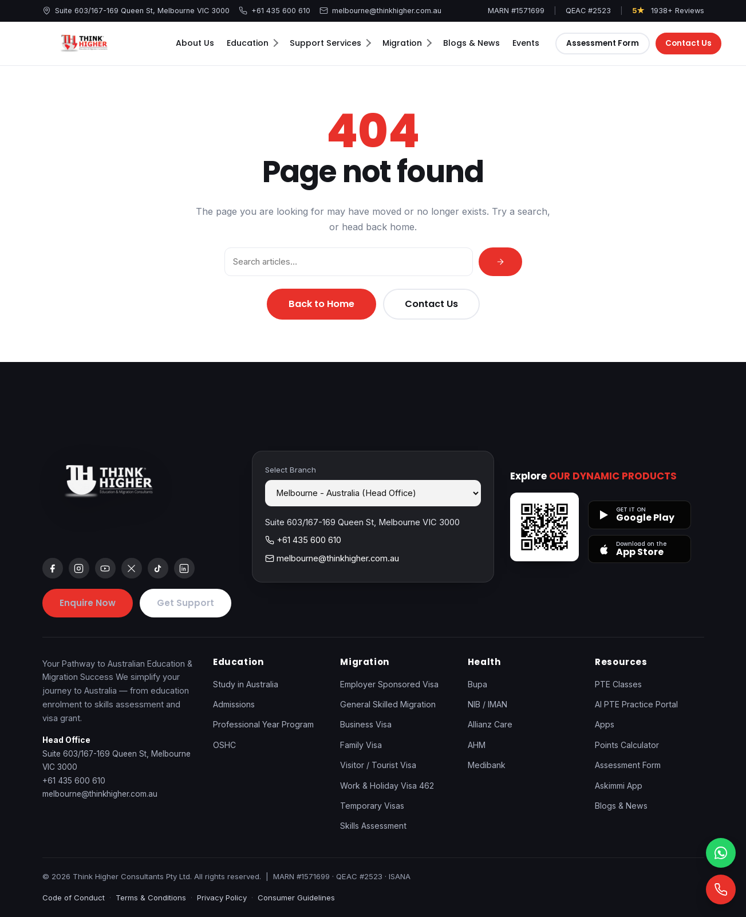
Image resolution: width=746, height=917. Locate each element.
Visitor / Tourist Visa (378, 765)
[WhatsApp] (721, 853)
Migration (407, 43)
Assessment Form (602, 43)
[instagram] (79, 568)
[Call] (721, 889)
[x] (131, 568)
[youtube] (105, 568)
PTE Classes (618, 684)
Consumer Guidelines (296, 897)
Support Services (330, 43)
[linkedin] (184, 568)
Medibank (487, 765)
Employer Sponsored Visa (389, 684)
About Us (195, 43)
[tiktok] (158, 568)
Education (252, 43)
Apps (604, 724)
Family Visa (361, 745)
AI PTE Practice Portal (636, 704)
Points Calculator (627, 745)
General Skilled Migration (388, 704)
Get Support (185, 603)
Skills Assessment (373, 826)
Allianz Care (490, 724)
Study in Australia (245, 684)
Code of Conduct (73, 897)
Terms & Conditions (151, 897)
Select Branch (290, 469)
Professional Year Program (263, 724)
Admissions (234, 704)
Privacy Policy (222, 897)
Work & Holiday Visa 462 (387, 785)
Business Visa (366, 724)
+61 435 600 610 (274, 10)
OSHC (224, 745)
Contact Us (689, 43)
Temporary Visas (372, 805)
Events (525, 43)
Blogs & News (471, 43)
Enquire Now (88, 603)
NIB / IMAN (487, 704)
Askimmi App (618, 785)
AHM (477, 745)
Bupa (477, 684)
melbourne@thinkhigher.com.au (380, 10)
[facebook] (52, 568)
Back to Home (321, 303)
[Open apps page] (544, 527)
